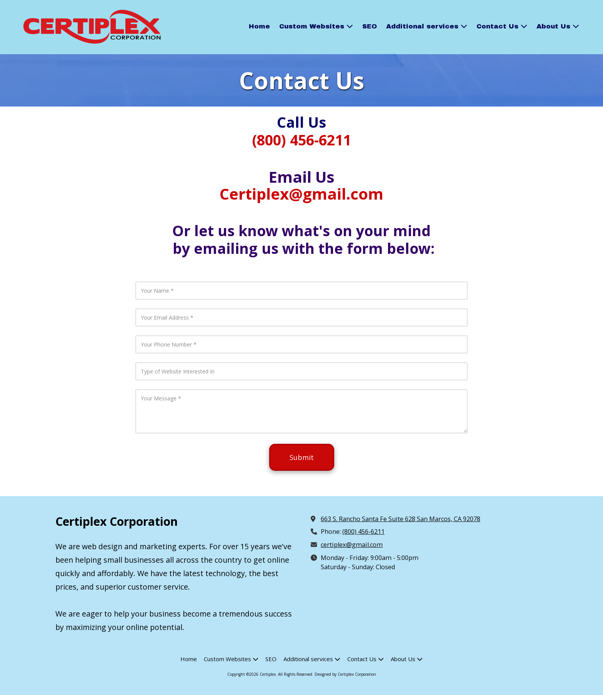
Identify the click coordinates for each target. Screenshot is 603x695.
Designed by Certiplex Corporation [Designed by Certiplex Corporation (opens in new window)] (345, 674)
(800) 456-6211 (363, 531)
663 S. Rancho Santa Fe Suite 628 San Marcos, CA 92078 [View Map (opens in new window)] (400, 519)
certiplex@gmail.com (352, 544)
